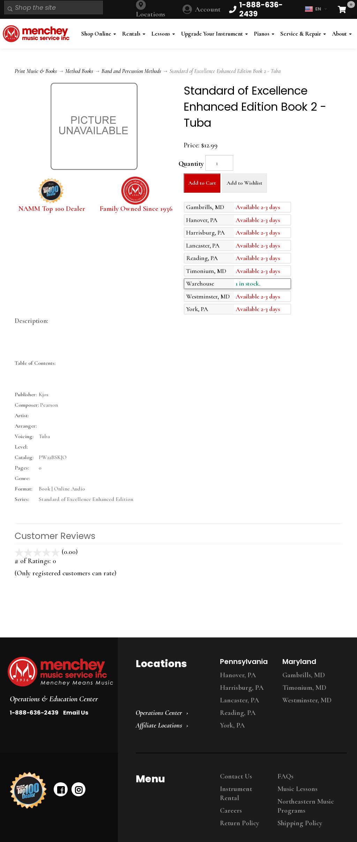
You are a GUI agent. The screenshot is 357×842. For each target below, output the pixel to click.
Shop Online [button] (98, 33)
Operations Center (159, 713)
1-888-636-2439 (34, 713)
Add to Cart (202, 182)
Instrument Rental (236, 793)
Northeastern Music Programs (306, 806)
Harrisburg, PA (242, 688)
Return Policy (239, 823)
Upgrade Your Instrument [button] (214, 33)
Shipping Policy (300, 823)
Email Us (75, 713)
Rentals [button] (133, 33)
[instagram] (78, 789)
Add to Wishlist (244, 182)
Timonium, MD (304, 688)
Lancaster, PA (239, 700)
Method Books (79, 71)
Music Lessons (298, 789)
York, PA (232, 725)
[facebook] (61, 789)
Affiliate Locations (159, 725)
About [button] (342, 33)
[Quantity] (219, 163)
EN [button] (316, 9)
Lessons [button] (163, 33)
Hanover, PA (238, 675)
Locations (150, 14)
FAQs (286, 776)
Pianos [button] (264, 33)
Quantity (191, 164)
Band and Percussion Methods (131, 71)
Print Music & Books (36, 71)
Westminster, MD (307, 700)
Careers (231, 810)
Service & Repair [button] (303, 33)
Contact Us (236, 776)
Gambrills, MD (303, 675)
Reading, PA (238, 713)
